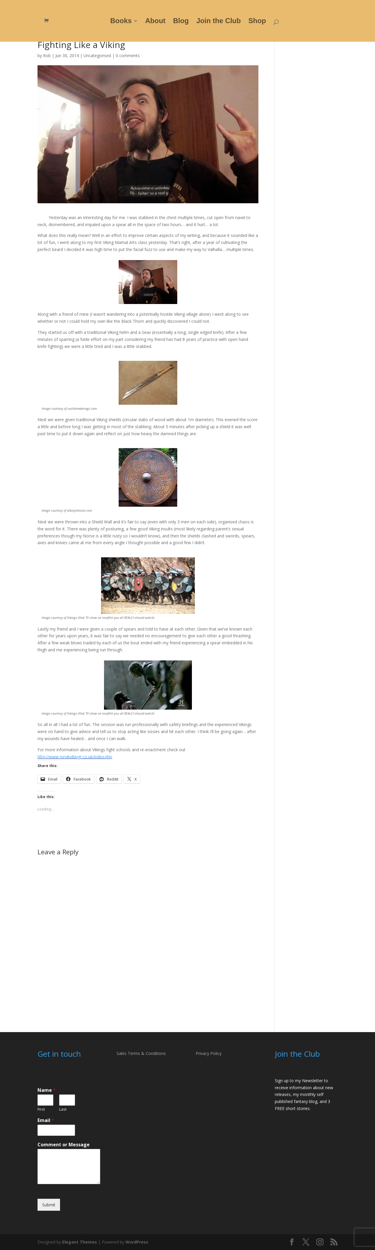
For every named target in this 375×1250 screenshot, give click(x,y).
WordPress (136, 1242)
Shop (257, 22)
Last (63, 1109)
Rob (47, 55)
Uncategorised (97, 55)
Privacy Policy (208, 1053)
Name (47, 1090)
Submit (48, 1205)
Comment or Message (64, 1145)
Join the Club (218, 22)
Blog (181, 22)
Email (46, 1120)
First (41, 1109)
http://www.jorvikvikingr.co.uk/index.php (75, 756)
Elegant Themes (79, 1242)
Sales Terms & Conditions (141, 1053)
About (155, 22)
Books (121, 22)
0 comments (128, 55)
